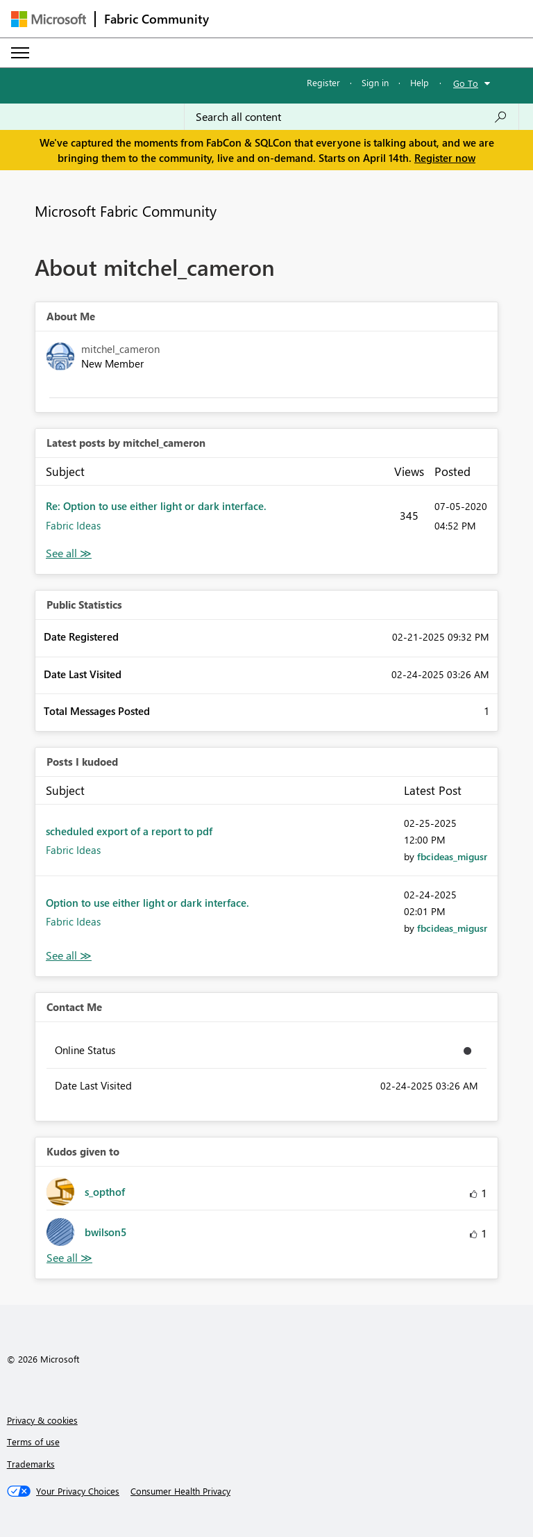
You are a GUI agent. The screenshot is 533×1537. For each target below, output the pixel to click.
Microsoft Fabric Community (126, 210)
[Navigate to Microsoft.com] (48, 19)
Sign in (375, 82)
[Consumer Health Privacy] (180, 1491)
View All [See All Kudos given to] (69, 1258)
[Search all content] (351, 117)
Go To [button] (465, 83)
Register (323, 82)
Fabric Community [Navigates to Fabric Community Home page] (156, 18)
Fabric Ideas (73, 525)
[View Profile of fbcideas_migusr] (452, 856)
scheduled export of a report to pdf (129, 831)
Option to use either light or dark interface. (147, 903)
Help (419, 82)
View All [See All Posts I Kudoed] (69, 956)
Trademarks (31, 1464)
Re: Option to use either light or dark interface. (156, 506)
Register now (444, 158)
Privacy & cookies (42, 1420)
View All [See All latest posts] (69, 553)
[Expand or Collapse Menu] (20, 52)
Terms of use (33, 1441)
